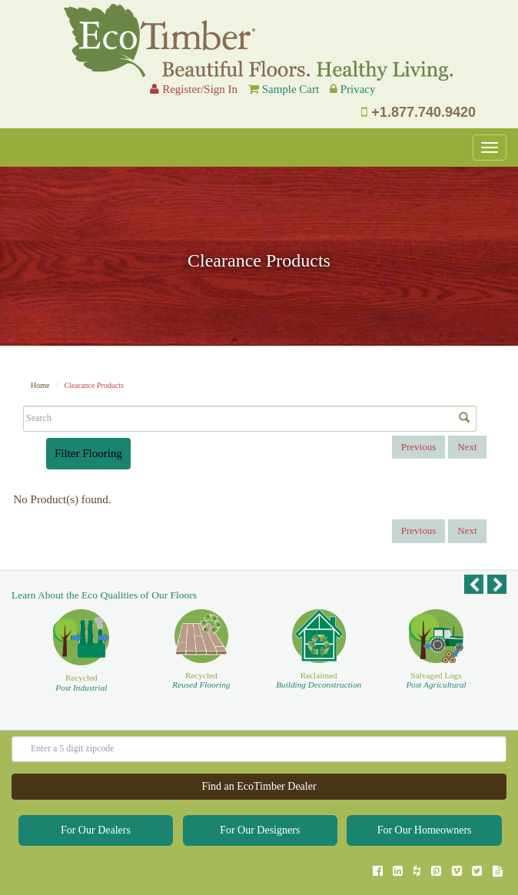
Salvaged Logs (436, 680)
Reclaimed (318, 680)
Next (466, 446)
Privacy (358, 89)
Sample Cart (291, 89)
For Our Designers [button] (260, 830)
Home (40, 385)
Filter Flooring (88, 453)
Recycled (81, 682)
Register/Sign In (193, 89)
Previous (419, 446)
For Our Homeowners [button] (424, 830)
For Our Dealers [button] (96, 830)
